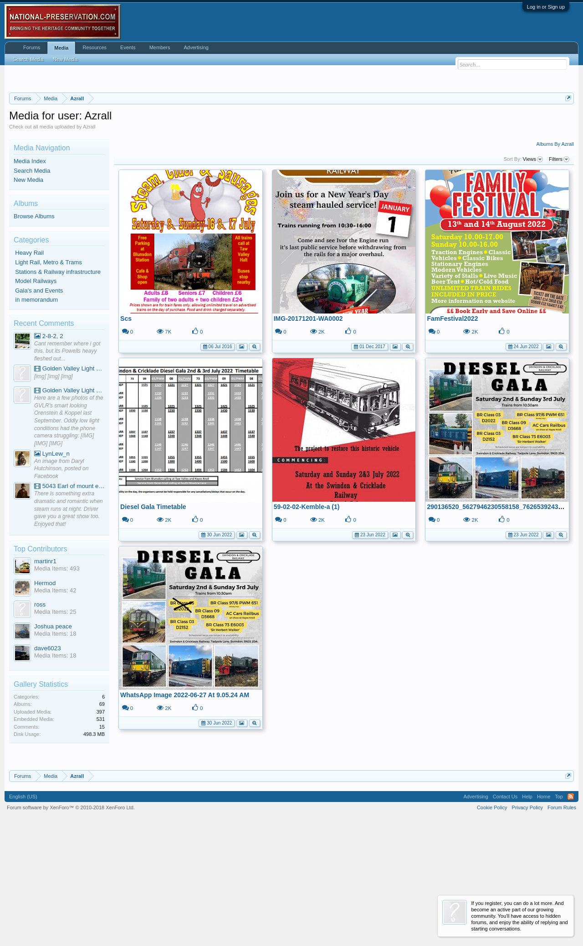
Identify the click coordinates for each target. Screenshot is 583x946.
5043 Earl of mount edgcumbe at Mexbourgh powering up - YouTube (69, 598)
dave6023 (47, 759)
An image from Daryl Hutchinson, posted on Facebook (61, 580)
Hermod (45, 694)
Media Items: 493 (57, 680)
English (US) (23, 908)
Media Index (30, 272)
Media (61, 48)
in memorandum (36, 411)
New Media (28, 291)
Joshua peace (53, 738)
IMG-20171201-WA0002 (308, 430)
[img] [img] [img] (53, 488)
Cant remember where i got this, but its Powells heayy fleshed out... (67, 462)
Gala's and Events (39, 402)
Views (533, 271)
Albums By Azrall (555, 256)
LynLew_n (52, 565)
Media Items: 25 (55, 723)
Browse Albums (34, 328)
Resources (94, 47)
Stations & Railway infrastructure (58, 383)
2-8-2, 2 (48, 447)
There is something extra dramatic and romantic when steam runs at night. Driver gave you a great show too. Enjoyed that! (68, 620)
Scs (126, 430)
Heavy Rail (29, 364)
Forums (31, 47)
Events (128, 47)
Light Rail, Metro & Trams (48, 373)
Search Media (32, 282)
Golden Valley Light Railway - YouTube (69, 480)
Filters (559, 271)
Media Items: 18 (55, 745)
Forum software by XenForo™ (71, 919)
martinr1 (45, 672)
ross (40, 716)
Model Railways (35, 393)
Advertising (196, 47)
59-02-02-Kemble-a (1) (307, 618)
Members (159, 47)
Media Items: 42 (55, 702)
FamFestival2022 (452, 430)
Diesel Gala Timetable (153, 618)
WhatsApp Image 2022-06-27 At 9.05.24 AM (184, 806)
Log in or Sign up (546, 7)
